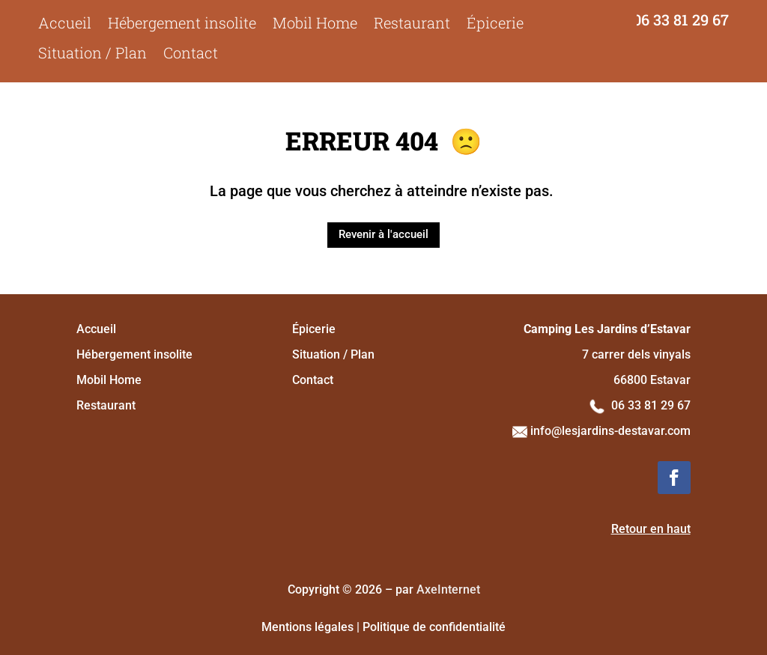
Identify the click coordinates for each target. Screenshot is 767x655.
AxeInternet (448, 589)
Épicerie (495, 22)
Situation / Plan (92, 52)
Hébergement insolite (182, 22)
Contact (190, 52)
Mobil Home (315, 22)
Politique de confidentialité (434, 627)
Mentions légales (307, 627)
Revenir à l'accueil (383, 234)
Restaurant (412, 22)
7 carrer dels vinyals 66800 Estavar (607, 354)
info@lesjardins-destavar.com (601, 431)
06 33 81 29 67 (681, 19)
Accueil (64, 22)
